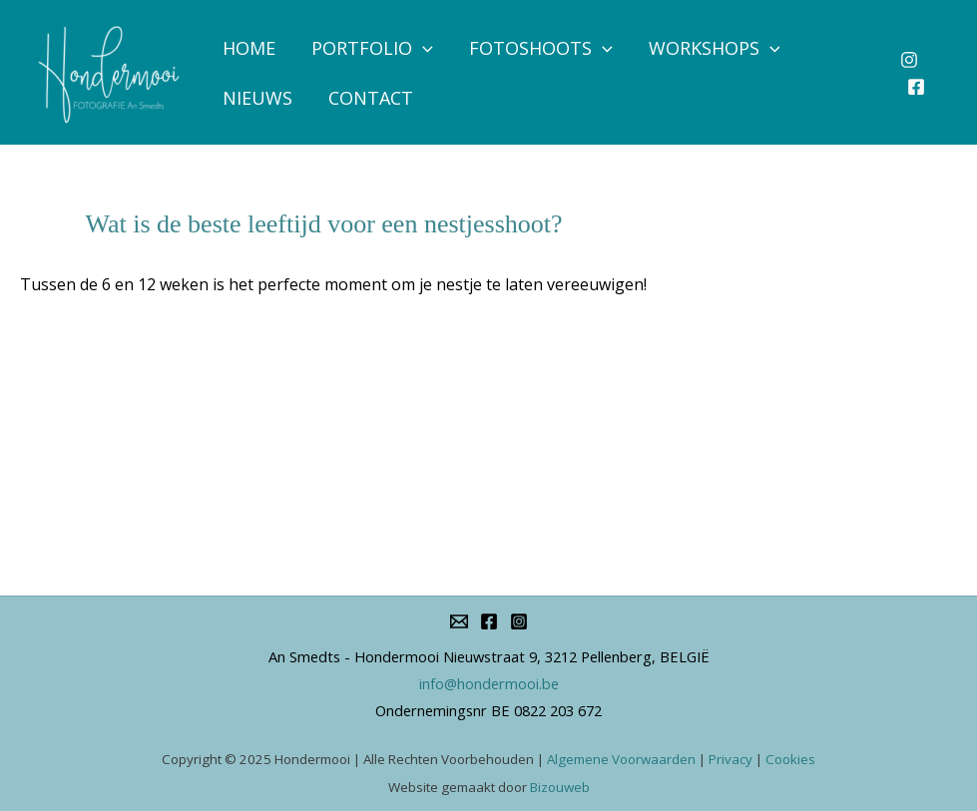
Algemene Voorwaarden (621, 759)
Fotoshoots (541, 48)
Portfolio (372, 48)
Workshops (714, 48)
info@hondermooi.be (489, 683)
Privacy (730, 759)
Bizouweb (560, 787)
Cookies (790, 759)
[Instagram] (909, 60)
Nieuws (257, 98)
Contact (370, 98)
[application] (422, 48)
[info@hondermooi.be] (459, 621)
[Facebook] (916, 87)
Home (249, 48)
